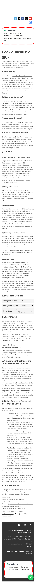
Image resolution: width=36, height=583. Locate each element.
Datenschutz (22, 539)
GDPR (30, 539)
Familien (21, 532)
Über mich (27, 536)
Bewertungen (18, 536)
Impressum (8, 539)
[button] (31, 577)
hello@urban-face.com (16, 544)
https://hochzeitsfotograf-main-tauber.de (14, 217)
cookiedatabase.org (8, 513)
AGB (14, 539)
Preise (10, 536)
